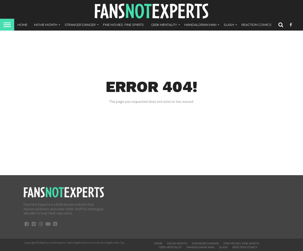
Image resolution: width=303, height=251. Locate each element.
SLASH (229, 25)
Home (22, 25)
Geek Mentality (164, 25)
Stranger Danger (80, 25)
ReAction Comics (256, 25)
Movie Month (45, 25)
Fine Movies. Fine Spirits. (123, 25)
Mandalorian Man (200, 25)
